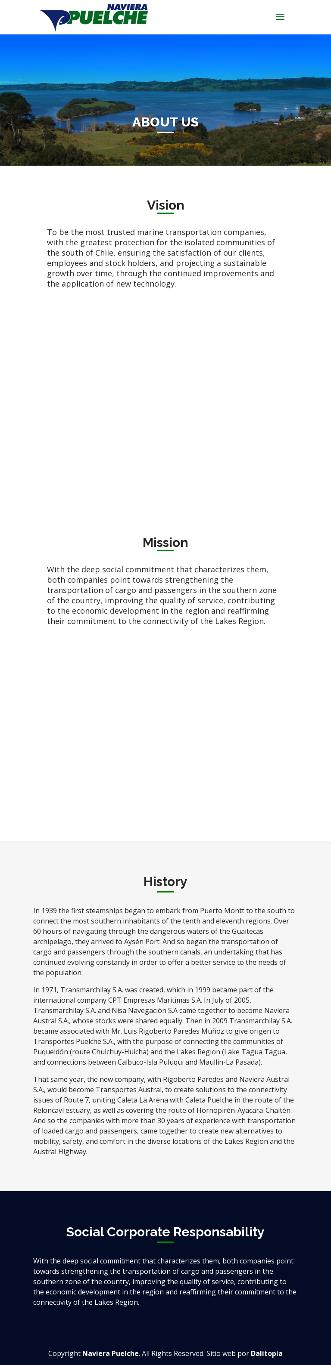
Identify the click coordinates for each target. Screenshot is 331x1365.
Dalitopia (267, 1353)
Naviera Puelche (110, 1353)
